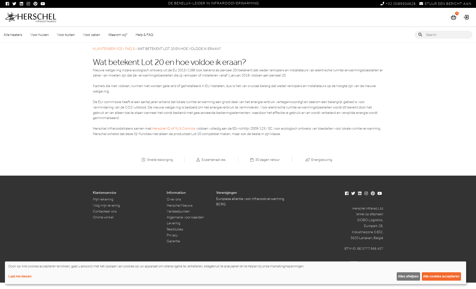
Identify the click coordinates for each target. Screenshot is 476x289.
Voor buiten (66, 34)
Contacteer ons (105, 211)
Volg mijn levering (106, 205)
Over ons (174, 199)
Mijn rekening (103, 199)
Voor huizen (39, 34)
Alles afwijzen (408, 276)
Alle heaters (13, 34)
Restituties (175, 229)
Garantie (173, 241)
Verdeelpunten (178, 211)
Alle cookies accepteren (441, 276)
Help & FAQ (144, 34)
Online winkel (103, 217)
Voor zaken (91, 34)
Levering (173, 223)
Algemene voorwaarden (185, 217)
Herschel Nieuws (180, 205)
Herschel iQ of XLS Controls (173, 128)
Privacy (172, 235)
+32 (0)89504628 (398, 3)
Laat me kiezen (20, 276)
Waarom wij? (118, 34)
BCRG (221, 204)
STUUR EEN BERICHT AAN (445, 3)
